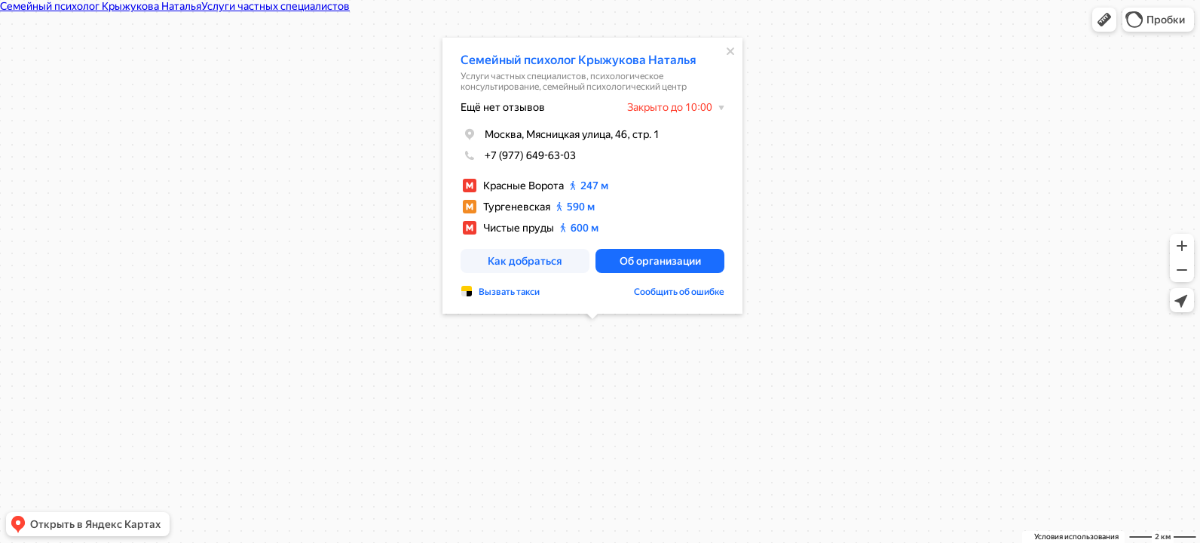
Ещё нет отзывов (503, 107)
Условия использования (1076, 536)
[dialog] (592, 176)
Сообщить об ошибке (679, 292)
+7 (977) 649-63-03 (518, 155)
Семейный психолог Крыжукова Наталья (578, 60)
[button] (1104, 20)
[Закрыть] (730, 51)
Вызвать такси (509, 292)
